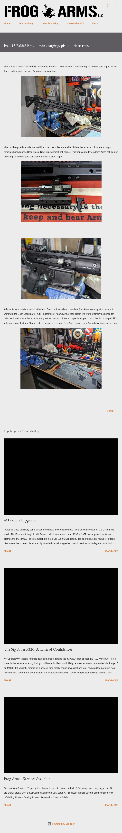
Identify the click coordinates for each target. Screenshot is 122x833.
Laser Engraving (49, 23)
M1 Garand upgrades (20, 520)
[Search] (108, 6)
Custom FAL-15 (75, 23)
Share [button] (110, 411)
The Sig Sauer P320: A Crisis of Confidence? (38, 649)
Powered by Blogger (61, 823)
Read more (111, 551)
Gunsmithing (26, 23)
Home (7, 23)
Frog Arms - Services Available (27, 778)
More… (96, 23)
